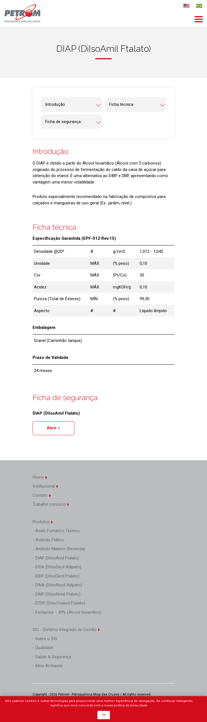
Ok (103, 715)
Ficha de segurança (73, 122)
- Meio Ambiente (48, 665)
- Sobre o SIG (45, 638)
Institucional (46, 486)
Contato (42, 495)
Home (40, 477)
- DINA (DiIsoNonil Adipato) (57, 585)
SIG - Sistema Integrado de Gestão (66, 629)
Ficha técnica (137, 105)
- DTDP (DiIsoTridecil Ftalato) (59, 603)
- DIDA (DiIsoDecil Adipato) (57, 566)
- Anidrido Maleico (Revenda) (59, 548)
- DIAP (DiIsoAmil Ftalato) (56, 558)
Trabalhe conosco (51, 504)
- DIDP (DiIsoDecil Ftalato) (56, 576)
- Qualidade (43, 647)
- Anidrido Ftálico (48, 539)
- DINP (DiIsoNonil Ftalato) (56, 594)
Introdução (73, 105)
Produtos (43, 521)
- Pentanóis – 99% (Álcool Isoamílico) (67, 612)
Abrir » (53, 427)
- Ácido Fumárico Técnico (56, 530)
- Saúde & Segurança (52, 656)
